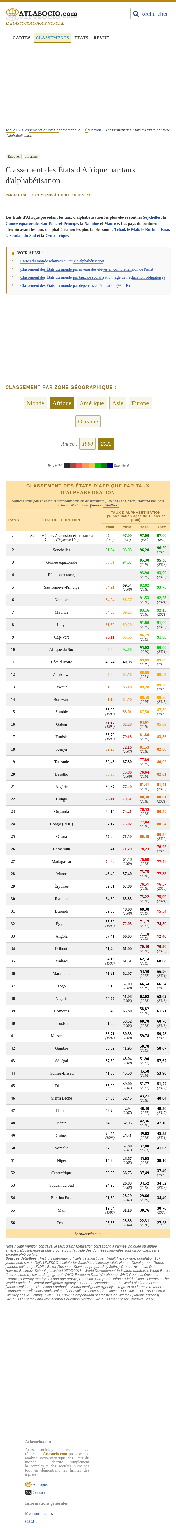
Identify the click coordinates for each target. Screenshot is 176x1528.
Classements (52, 38)
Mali (135, 229)
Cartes (22, 38)
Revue (101, 38)
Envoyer (14, 156)
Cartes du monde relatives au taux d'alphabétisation (62, 261)
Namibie (91, 223)
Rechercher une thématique (130, 1484)
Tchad (119, 229)
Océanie (88, 421)
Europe (140, 403)
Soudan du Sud (22, 235)
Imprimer (32, 156)
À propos (40, 1484)
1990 (87, 444)
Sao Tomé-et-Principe (59, 223)
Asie (117, 403)
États (81, 38)
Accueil (11, 130)
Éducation (93, 130)
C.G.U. (114, 1460)
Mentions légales (122, 1452)
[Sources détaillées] (104, 505)
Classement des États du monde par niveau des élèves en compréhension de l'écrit (86, 269)
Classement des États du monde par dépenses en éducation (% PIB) (75, 285)
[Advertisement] (88, 88)
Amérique (92, 403)
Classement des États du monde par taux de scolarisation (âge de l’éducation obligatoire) (92, 277)
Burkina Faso (157, 229)
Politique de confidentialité (130, 1468)
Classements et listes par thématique (51, 130)
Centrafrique (56, 235)
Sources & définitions (126, 1476)
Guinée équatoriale (22, 223)
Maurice (111, 223)
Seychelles (151, 217)
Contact (39, 1492)
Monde (35, 403)
